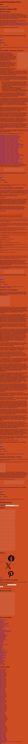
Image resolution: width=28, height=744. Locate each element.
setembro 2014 (2, 702)
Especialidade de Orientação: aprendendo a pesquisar (10, 156)
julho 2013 (2, 712)
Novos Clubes (2, 185)
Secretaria (2, 660)
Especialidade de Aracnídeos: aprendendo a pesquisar (10, 136)
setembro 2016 (2, 686)
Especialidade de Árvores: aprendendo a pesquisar (9, 137)
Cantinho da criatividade (4, 623)
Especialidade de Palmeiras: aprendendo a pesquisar (9, 158)
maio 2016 (2, 690)
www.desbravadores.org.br (21, 95)
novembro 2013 (3, 708)
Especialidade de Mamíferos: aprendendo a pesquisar (9, 153)
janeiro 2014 (2, 706)
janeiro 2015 (2, 701)
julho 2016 (2, 688)
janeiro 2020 (2, 673)
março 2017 (2, 683)
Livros (22, 499)
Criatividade (2, 632)
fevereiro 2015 (2, 700)
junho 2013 (2, 713)
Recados (22, 47)
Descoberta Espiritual (4, 635)
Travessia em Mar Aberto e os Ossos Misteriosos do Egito (10, 457)
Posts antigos (3, 504)
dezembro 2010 (3, 739)
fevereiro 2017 (2, 684)
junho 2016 (2, 689)
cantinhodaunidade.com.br (10, 2)
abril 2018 (2, 677)
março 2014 (2, 704)
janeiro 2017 (2, 685)
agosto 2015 (2, 697)
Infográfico (2, 641)
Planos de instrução (3, 652)
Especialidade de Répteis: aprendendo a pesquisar (9, 160)
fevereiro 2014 (2, 705)
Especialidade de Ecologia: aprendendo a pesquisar (9, 146)
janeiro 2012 (2, 727)
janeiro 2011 (2, 738)
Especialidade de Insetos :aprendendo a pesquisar (9, 152)
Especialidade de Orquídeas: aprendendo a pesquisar (9, 157)
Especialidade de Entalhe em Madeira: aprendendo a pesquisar (11, 147)
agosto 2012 (2, 721)
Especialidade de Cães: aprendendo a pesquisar (9, 141)
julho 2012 (2, 722)
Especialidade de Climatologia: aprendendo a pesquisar (10, 143)
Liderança (22, 453)
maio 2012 (2, 724)
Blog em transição (5, 11)
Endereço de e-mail (3, 584)
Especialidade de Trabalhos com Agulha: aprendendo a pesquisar (12, 163)
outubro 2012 (2, 720)
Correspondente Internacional (5, 631)
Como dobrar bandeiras (4, 268)
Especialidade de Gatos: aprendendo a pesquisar (9, 151)
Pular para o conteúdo (4, 6)
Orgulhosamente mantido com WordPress (7, 741)
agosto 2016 (2, 687)
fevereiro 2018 (2, 679)
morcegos (12, 127)
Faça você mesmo (3, 639)
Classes (1, 628)
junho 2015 (2, 699)
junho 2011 (2, 734)
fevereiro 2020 (2, 672)
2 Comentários (8, 287)
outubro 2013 (2, 709)
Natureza (1, 647)
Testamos (1, 662)
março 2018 (2, 678)
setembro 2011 (2, 731)
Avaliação (2, 621)
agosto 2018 (2, 676)
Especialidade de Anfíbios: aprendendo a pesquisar (9, 135)
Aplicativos (2, 619)
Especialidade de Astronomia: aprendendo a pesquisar (10, 138)
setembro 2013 (2, 710)
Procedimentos (2, 287)
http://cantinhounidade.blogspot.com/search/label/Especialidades (14, 24)
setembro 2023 (2, 669)
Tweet (1, 37)
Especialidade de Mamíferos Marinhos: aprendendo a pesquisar (11, 154)
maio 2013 (2, 714)
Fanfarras (1, 640)
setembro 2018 (2, 675)
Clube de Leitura (3, 629)
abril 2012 (2, 725)
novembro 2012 (3, 719)
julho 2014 (2, 703)
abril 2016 (2, 691)
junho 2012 (2, 723)
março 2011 (2, 737)
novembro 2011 (3, 729)
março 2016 (2, 692)
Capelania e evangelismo (4, 626)
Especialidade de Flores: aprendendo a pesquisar (9, 149)
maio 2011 (2, 735)
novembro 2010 (3, 740)
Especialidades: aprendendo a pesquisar (12, 50)
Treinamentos (2, 663)
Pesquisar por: (2, 505)
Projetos (1, 654)
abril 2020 (2, 671)
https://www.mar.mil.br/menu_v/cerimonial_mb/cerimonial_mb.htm (12, 209)
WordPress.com (3, 742)
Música (1, 646)
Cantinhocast (2, 625)
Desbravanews (2, 634)
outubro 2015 (2, 695)
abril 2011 (2, 736)
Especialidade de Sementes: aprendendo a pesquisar (9, 162)
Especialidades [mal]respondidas (6, 54)
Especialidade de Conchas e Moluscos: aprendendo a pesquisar (11, 144)
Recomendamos (3, 657)
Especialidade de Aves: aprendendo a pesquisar (8, 139)
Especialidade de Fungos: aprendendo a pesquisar (9, 150)
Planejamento (2, 651)
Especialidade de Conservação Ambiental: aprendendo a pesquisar (12, 145)
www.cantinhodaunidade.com (5, 14)
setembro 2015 (2, 696)
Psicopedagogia (3, 655)
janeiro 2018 (2, 680)
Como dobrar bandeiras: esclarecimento (11, 188)
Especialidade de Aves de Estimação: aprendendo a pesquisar (11, 140)
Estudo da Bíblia (3, 638)
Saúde (1, 659)
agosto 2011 (2, 732)
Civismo (22, 286)
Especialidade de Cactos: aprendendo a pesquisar (9, 142)
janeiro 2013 (2, 717)
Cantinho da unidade (4, 624)
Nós (0, 648)
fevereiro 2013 (2, 716)
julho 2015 (2, 698)
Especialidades (23, 184)
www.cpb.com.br (12, 479)
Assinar (1, 586)
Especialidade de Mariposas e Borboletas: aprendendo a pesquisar (12, 155)
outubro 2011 (2, 730)
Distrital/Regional (3, 636)
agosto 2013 (2, 711)
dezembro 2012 (3, 718)
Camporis (1, 622)
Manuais (1, 645)
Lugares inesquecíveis (4, 644)
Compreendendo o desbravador (5, 630)
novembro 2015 (3, 694)
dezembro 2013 (3, 707)
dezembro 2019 (3, 674)
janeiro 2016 (2, 693)
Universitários (2, 664)
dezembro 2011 (3, 728)
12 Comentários (8, 185)
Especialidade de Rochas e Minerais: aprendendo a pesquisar (11, 161)
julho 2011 (2, 733)
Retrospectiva (2, 658)
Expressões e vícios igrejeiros (8, 289)
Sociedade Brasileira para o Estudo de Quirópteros (9, 124)
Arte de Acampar (3, 620)
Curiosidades (2, 633)
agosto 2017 (2, 682)
